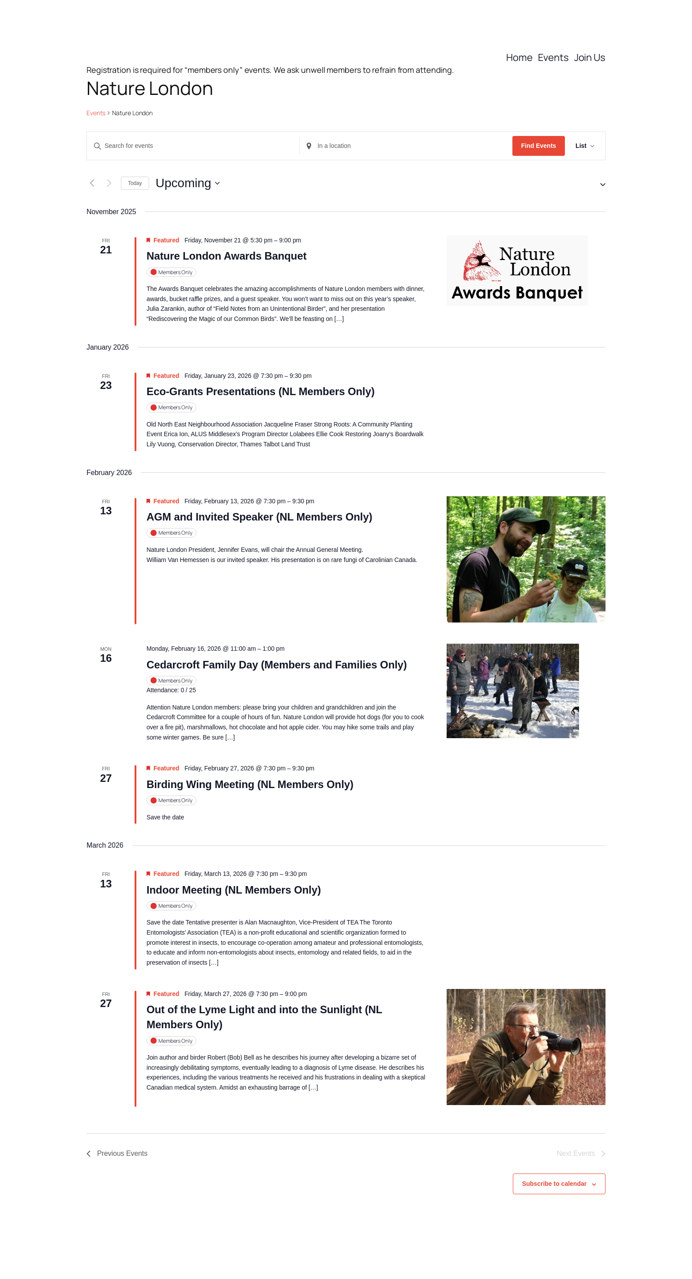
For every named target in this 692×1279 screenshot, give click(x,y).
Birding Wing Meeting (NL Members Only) (250, 784)
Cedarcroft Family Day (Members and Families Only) (277, 665)
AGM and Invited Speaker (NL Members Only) (259, 517)
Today (135, 183)
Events (553, 57)
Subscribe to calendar (554, 1183)
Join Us (590, 57)
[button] (599, 183)
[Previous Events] (91, 183)
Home (519, 57)
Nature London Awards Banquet (227, 256)
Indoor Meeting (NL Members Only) (234, 890)
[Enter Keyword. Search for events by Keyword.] (193, 146)
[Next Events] (109, 183)
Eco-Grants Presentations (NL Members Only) (261, 391)
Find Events (538, 145)
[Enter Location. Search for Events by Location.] (406, 146)
